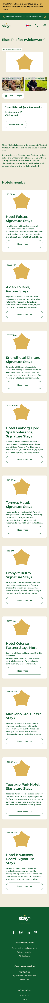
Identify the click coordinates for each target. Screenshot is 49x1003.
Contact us (24, 972)
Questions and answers (24, 975)
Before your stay (24, 952)
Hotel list (24, 979)
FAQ (24, 999)
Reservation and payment (24, 948)
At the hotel (24, 956)
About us (24, 995)
